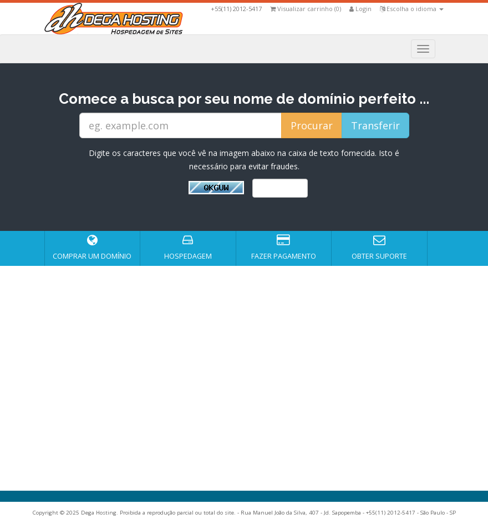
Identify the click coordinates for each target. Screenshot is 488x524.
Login (360, 8)
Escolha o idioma (412, 8)
